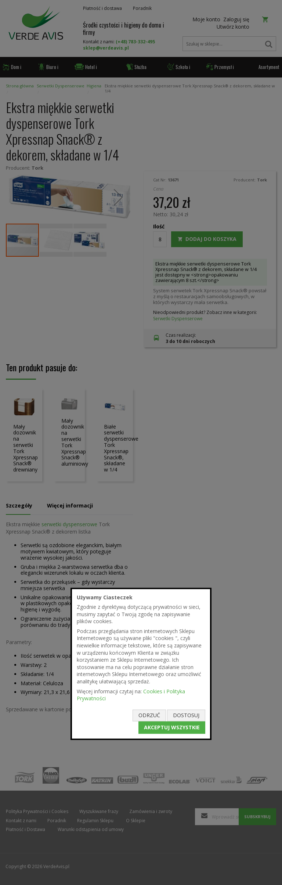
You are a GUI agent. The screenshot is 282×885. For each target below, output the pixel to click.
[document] (141, 664)
